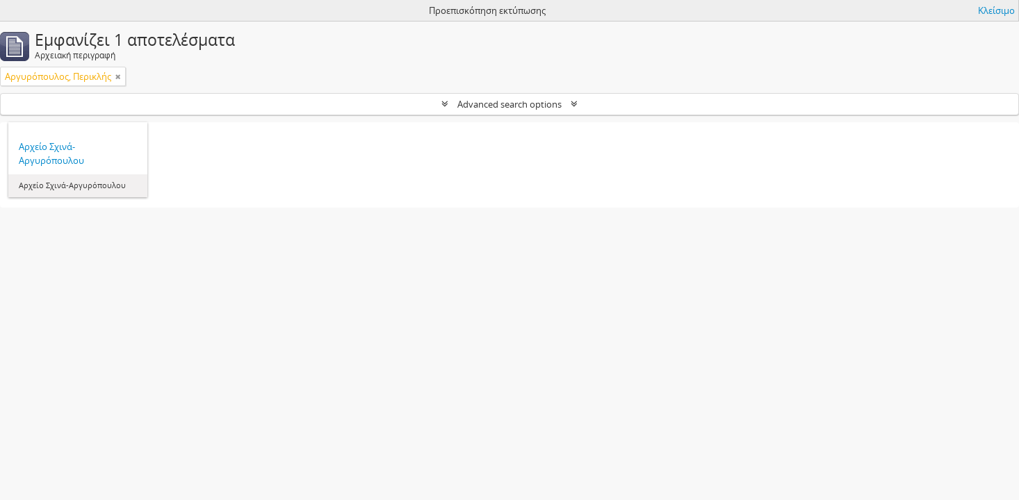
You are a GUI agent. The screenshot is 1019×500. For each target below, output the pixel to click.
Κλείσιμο (996, 10)
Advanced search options (509, 104)
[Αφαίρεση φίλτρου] (118, 76)
